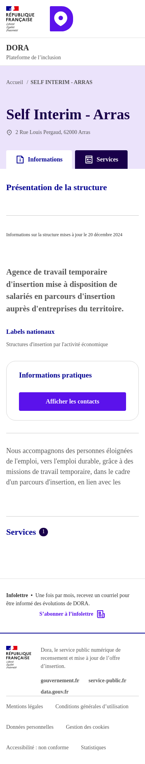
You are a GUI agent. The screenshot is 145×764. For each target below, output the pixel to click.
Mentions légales (24, 706)
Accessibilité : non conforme (37, 747)
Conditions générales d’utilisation (91, 706)
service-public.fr (107, 680)
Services (101, 159)
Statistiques (93, 747)
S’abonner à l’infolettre (72, 614)
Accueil (14, 82)
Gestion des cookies (87, 727)
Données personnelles (29, 727)
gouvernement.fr (60, 680)
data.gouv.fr (54, 692)
